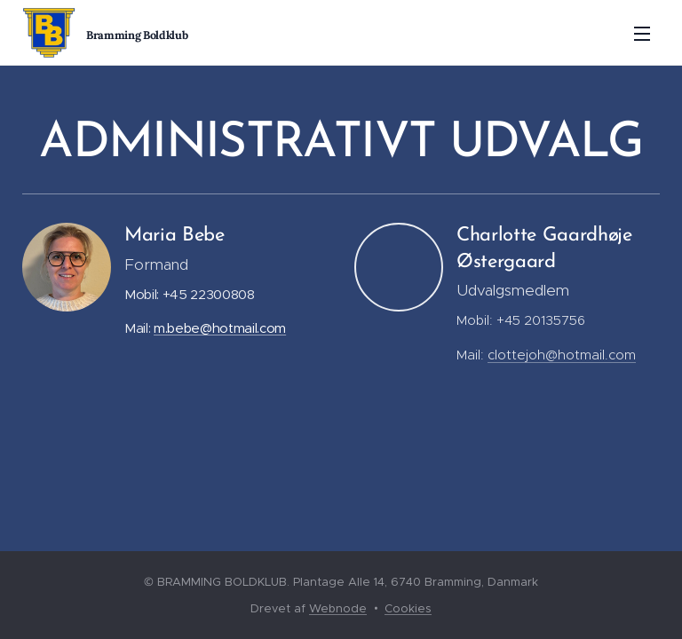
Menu (642, 34)
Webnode (338, 608)
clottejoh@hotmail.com (562, 354)
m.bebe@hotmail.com (220, 328)
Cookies (408, 608)
